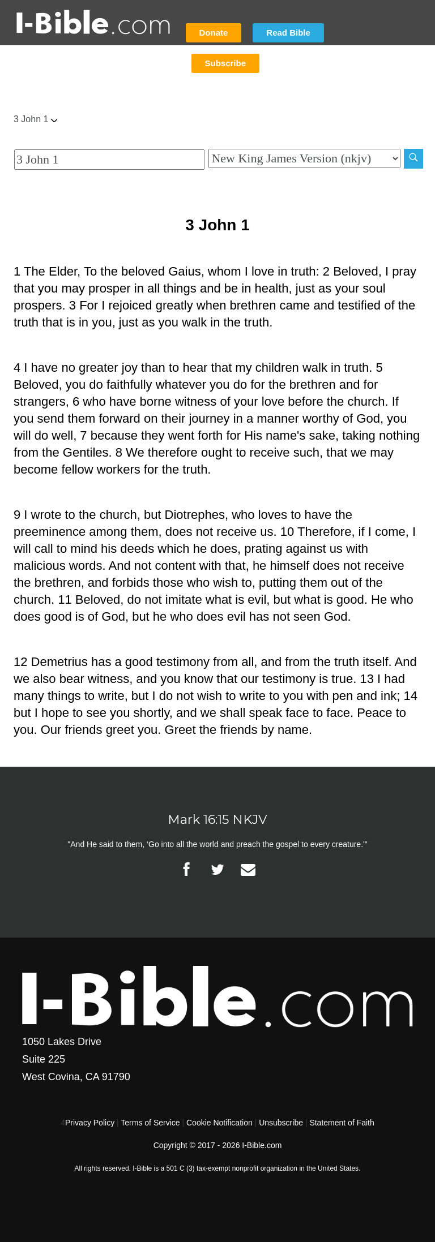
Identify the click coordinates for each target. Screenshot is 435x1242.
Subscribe (225, 63)
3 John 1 (35, 119)
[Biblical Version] (304, 158)
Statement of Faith (341, 1122)
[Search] (413, 159)
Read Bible (288, 32)
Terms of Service (150, 1122)
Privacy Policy (89, 1122)
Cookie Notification (219, 1122)
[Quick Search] (109, 159)
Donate (213, 32)
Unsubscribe (281, 1122)
